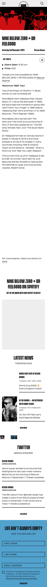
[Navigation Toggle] (5, 4)
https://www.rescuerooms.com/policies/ (21, 578)
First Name (10, 543)
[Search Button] (42, 4)
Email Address (13, 565)
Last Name (10, 554)
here (4, 261)
